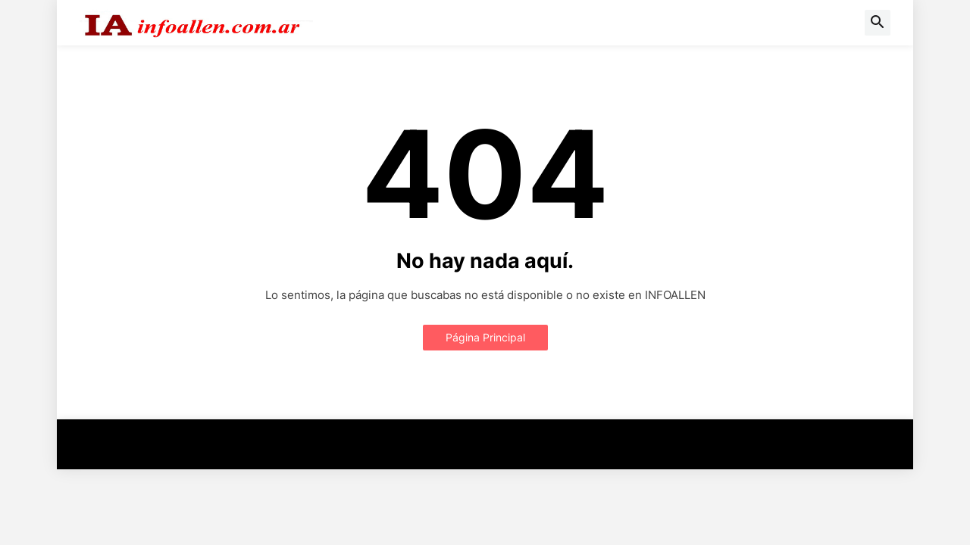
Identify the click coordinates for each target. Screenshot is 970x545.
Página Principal (485, 337)
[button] (877, 23)
